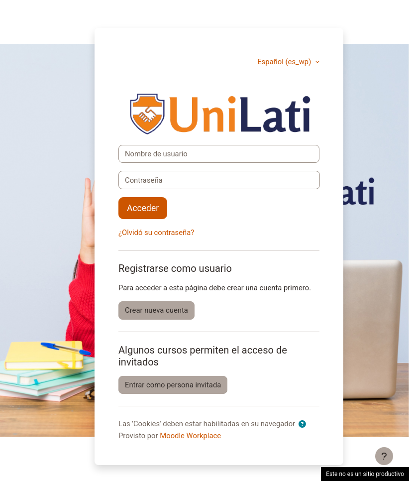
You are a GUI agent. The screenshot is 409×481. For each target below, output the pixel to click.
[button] (304, 424)
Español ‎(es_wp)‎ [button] (285, 61)
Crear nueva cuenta (156, 310)
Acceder (143, 208)
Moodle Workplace (190, 435)
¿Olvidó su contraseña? (156, 232)
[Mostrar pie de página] (384, 456)
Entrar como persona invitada (173, 384)
